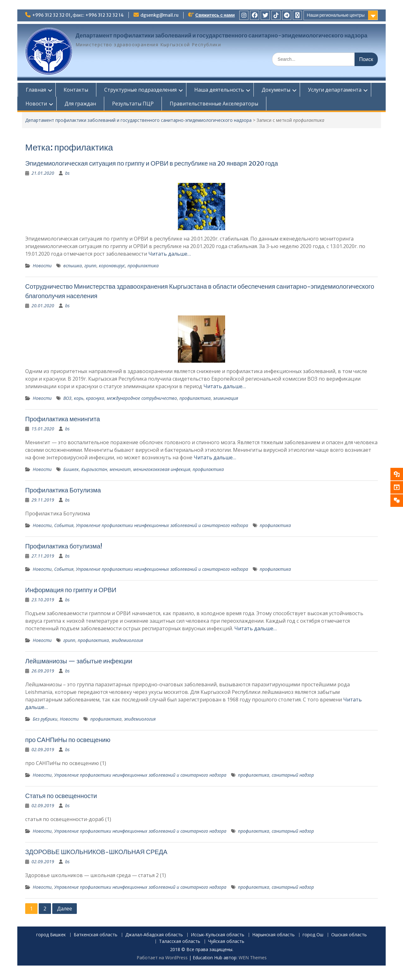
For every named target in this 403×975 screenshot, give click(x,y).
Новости (36, 103)
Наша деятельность (219, 89)
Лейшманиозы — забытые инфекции (78, 661)
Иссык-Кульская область (217, 935)
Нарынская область (273, 935)
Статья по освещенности (61, 796)
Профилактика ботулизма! (63, 546)
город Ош (313, 935)
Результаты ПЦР (132, 103)
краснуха (95, 398)
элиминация (225, 398)
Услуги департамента (334, 89)
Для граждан (80, 103)
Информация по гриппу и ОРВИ (70, 590)
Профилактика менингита (62, 419)
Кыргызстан (94, 469)
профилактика (143, 266)
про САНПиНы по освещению (67, 740)
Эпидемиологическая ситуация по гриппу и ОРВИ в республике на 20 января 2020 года (151, 163)
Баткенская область (95, 935)
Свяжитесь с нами (215, 15)
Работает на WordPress (162, 958)
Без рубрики (45, 719)
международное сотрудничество (142, 398)
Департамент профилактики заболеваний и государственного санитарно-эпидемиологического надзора (221, 35)
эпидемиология (127, 640)
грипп (90, 266)
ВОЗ (67, 398)
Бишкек (71, 469)
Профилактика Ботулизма (63, 490)
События (63, 525)
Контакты (75, 89)
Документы (275, 89)
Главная (36, 89)
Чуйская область (226, 941)
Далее (64, 908)
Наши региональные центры (336, 15)
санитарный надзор (293, 775)
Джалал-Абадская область (154, 935)
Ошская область (349, 935)
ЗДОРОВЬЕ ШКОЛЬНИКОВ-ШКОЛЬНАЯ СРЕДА (96, 852)
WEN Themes (253, 958)
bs (67, 173)
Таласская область (179, 941)
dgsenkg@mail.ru (159, 15)
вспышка (72, 266)
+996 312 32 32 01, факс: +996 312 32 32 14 (78, 15)
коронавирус (112, 266)
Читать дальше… (169, 253)
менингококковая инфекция (161, 469)
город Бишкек (51, 935)
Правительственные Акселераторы (213, 103)
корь (78, 398)
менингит (120, 469)
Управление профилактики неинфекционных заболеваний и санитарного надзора (162, 525)
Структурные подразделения (140, 89)
